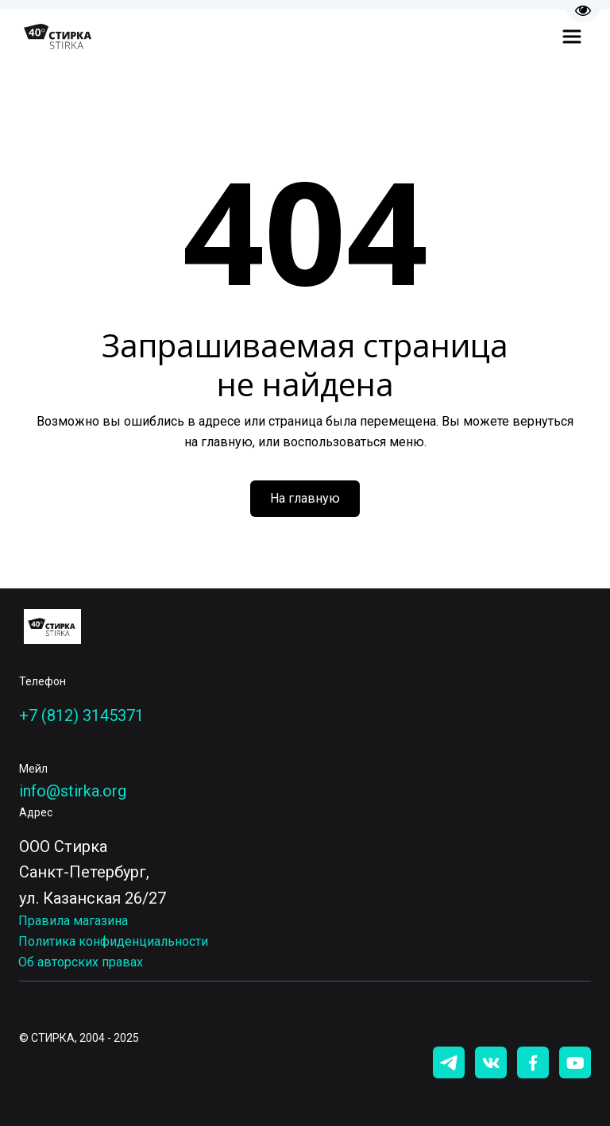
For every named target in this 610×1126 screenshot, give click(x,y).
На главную (305, 498)
